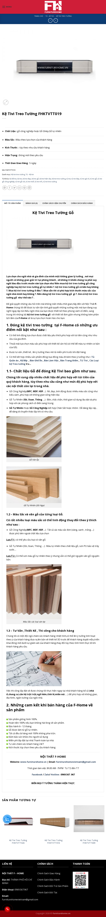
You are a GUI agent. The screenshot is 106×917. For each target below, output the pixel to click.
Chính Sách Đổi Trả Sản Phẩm (52, 886)
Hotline (55, 774)
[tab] (12, 203)
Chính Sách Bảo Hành (48, 879)
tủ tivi (68, 178)
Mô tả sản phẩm (12, 203)
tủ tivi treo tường (50, 181)
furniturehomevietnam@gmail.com (76, 761)
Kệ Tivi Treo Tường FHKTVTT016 (54, 841)
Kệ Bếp (23, 360)
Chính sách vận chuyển (54, 203)
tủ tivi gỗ (93, 178)
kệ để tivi (13, 178)
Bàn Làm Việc (51, 360)
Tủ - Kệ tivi (49, 16)
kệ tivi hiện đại (45, 178)
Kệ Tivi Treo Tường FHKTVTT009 (89, 841)
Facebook (37, 774)
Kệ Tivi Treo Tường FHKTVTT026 (18, 841)
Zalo (46, 774)
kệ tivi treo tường (59, 178)
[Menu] (7, 6)
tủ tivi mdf (30, 181)
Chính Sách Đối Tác (47, 892)
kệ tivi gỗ (35, 178)
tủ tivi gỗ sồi (20, 181)
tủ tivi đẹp (75, 178)
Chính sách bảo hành (82, 203)
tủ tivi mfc (39, 181)
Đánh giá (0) (32, 203)
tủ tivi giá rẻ (84, 178)
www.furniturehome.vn (33, 761)
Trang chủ (38, 16)
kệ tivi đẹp (27, 178)
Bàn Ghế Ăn (36, 360)
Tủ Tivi (84, 360)
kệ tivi (19, 178)
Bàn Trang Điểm (69, 360)
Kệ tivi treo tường (64, 16)
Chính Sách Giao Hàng (48, 873)
